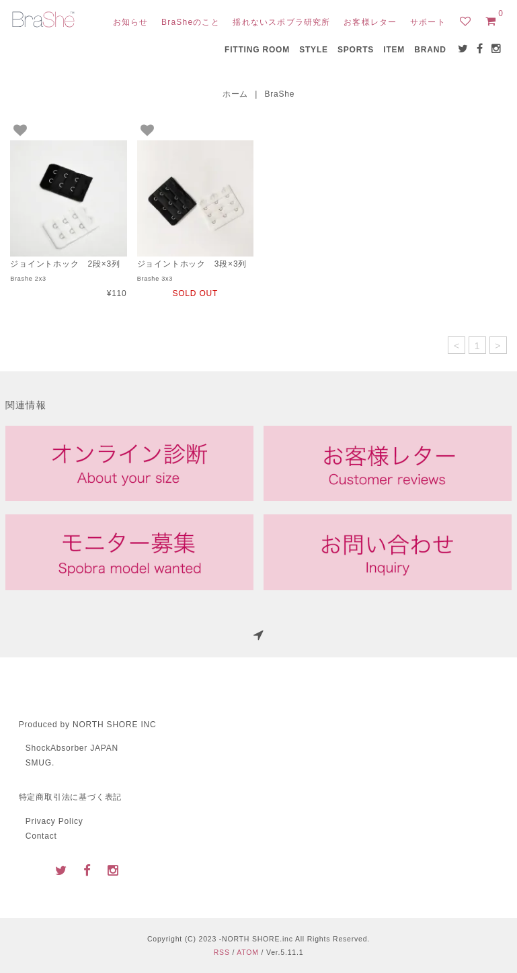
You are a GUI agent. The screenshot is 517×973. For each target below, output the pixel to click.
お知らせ (131, 22)
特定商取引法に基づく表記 (70, 797)
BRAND (430, 49)
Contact (41, 836)
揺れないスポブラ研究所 (281, 22)
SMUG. (40, 763)
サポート (428, 22)
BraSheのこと (190, 22)
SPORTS (355, 49)
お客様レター (370, 22)
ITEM (394, 49)
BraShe (279, 94)
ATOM (248, 952)
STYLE (313, 49)
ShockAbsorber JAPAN (72, 748)
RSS (222, 952)
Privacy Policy (54, 821)
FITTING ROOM (257, 49)
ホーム (235, 94)
